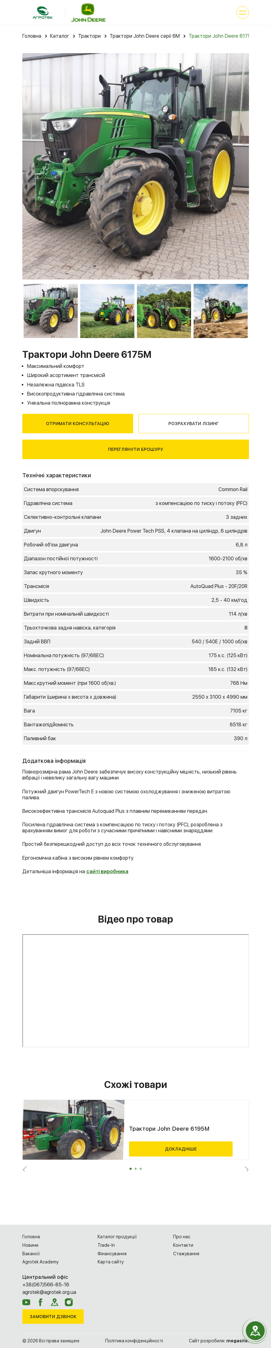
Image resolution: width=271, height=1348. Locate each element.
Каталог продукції (117, 1236)
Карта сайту (111, 1261)
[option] (135, 166)
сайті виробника (107, 871)
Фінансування (112, 1253)
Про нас (181, 1236)
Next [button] (244, 1169)
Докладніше (181, 1148)
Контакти (183, 1245)
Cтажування (186, 1253)
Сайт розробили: (219, 1340)
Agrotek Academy (40, 1261)
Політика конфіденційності (134, 1340)
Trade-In (106, 1245)
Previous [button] (26, 1169)
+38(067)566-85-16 (45, 1285)
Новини (30, 1245)
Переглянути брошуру (135, 449)
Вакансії (31, 1253)
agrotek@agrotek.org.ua (49, 1292)
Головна (31, 1236)
